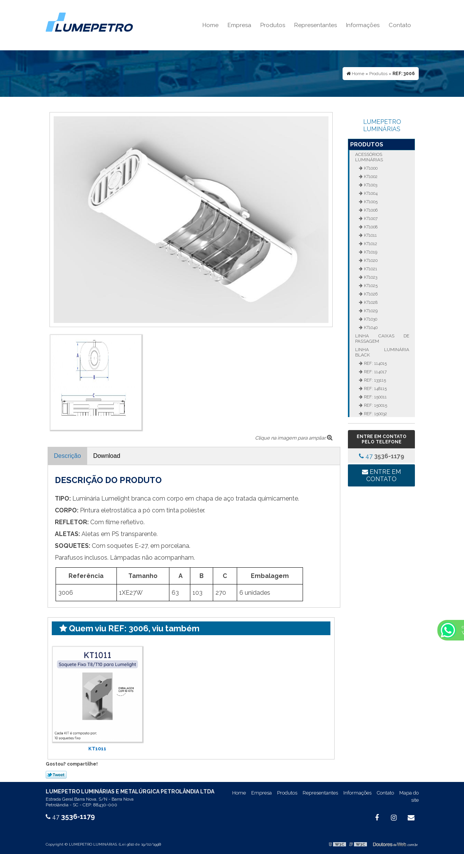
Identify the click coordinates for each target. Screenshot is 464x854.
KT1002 (370, 176)
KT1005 (370, 201)
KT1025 (370, 285)
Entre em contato (381, 475)
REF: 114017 (375, 371)
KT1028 (370, 302)
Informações (362, 25)
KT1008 (370, 227)
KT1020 (370, 260)
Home (210, 25)
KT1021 (370, 268)
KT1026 (370, 294)
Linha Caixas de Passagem (382, 338)
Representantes (315, 25)
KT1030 (370, 319)
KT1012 (370, 243)
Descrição (67, 456)
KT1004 (370, 193)
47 (381, 456)
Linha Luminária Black (382, 352)
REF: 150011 (375, 397)
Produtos (272, 25)
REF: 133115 (374, 380)
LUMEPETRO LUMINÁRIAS (382, 125)
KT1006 (370, 210)
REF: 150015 (375, 405)
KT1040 (370, 327)
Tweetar (56, 775)
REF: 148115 (375, 388)
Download (106, 456)
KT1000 (370, 168)
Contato (400, 25)
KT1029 (370, 310)
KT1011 (97, 748)
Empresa (239, 25)
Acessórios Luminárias (369, 157)
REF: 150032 (375, 413)
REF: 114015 (375, 363)
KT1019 (370, 252)
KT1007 (370, 218)
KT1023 (370, 277)
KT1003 (370, 185)
